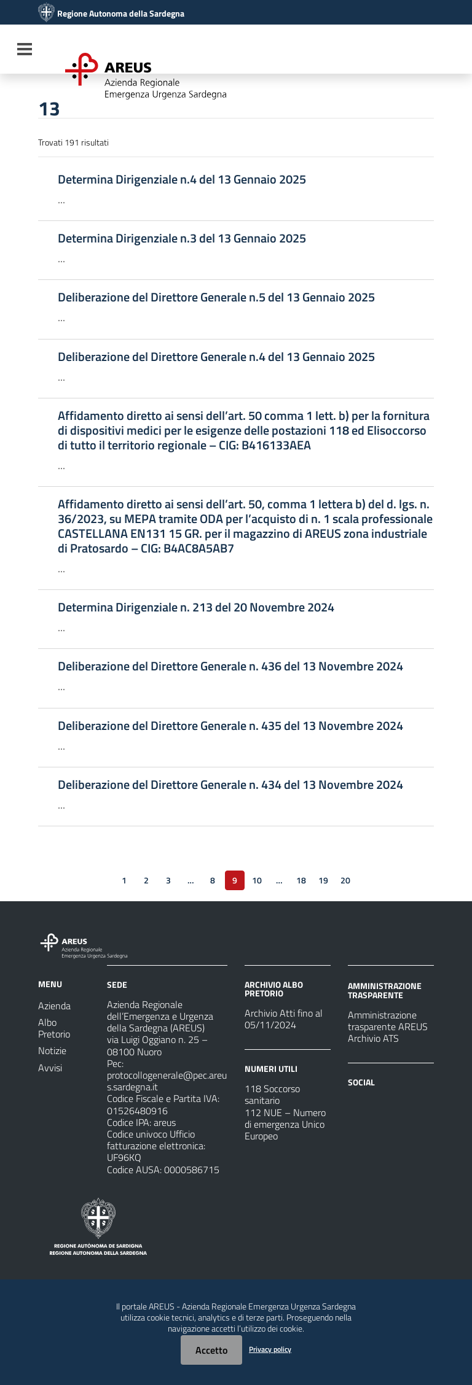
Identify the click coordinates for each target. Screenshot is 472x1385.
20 (345, 880)
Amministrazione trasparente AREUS (388, 1020)
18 (301, 880)
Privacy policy (270, 1349)
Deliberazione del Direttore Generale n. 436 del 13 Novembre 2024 (230, 666)
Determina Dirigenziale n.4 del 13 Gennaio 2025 (182, 179)
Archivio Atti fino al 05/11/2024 (284, 1019)
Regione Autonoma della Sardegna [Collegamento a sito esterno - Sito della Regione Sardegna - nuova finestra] (120, 13)
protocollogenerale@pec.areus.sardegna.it (167, 1081)
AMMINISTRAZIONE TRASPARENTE (385, 990)
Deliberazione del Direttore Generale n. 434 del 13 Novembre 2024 (230, 784)
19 (323, 880)
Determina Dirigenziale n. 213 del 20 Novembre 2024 (196, 607)
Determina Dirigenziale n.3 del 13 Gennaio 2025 (182, 238)
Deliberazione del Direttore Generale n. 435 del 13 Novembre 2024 (230, 725)
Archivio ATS (373, 1038)
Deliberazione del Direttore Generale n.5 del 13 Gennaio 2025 (216, 297)
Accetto (211, 1350)
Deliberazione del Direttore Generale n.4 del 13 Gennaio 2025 (216, 356)
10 (257, 880)
